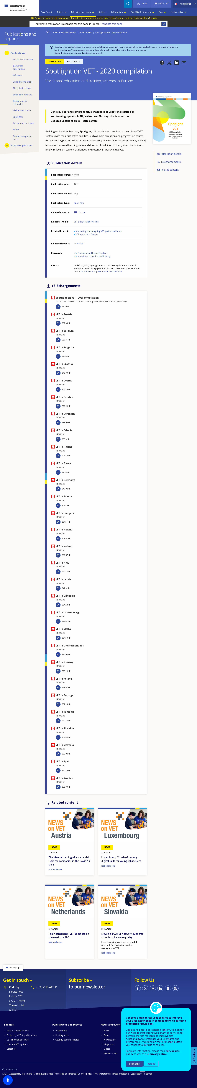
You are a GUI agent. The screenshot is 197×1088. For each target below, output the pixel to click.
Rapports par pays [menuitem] (21, 145)
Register (163, 3)
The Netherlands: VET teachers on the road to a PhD (68, 935)
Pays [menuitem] (161, 12)
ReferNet (78, 243)
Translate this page (111, 24)
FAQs (5, 1073)
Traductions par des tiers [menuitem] (23, 138)
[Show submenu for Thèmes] (65, 12)
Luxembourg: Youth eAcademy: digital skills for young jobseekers (121, 859)
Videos (107, 1048)
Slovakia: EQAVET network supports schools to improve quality (122, 935)
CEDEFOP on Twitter (145, 988)
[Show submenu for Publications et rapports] (93, 12)
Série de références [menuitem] (22, 94)
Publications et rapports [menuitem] (81, 12)
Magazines (109, 1044)
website (141, 50)
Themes (9, 1024)
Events (107, 1035)
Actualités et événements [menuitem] (141, 12)
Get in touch (16, 980)
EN (58, 306)
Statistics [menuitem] (102, 12)
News (106, 1030)
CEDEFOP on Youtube (153, 988)
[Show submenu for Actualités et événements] (153, 12)
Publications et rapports (64, 32)
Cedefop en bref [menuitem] (177, 12)
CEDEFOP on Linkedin (160, 988)
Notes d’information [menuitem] (23, 59)
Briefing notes (62, 1035)
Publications (85, 32)
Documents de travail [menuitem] (23, 123)
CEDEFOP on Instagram (168, 988)
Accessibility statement (20, 1073)
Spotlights (79, 202)
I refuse (151, 1063)
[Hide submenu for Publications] (7, 53)
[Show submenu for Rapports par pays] (7, 145)
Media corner (110, 1053)
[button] (162, 63)
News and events (111, 1024)
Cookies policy (85, 1073)
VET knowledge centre (18, 1039)
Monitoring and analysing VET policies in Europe (99, 231)
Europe (82, 212)
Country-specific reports (67, 1039)
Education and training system (92, 253)
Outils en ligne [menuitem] (117, 12)
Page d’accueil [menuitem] (46, 12)
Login (144, 3)
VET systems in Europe (87, 234)
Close (163, 24)
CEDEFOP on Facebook (138, 988)
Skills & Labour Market (18, 1030)
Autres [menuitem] (16, 129)
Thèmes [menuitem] (60, 12)
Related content (170, 169)
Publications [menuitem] (18, 53)
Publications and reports (67, 1024)
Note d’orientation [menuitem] (22, 88)
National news (55, 869)
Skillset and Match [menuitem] (22, 110)
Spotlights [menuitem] (18, 116)
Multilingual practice (43, 1073)
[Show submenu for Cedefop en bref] (185, 12)
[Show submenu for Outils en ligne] (125, 12)
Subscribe (59, 53)
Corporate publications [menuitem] (19, 67)
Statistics (11, 1048)
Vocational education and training (94, 256)
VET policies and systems (86, 221)
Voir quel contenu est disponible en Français (136, 18)
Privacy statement (102, 1073)
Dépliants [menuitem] (17, 75)
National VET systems (17, 1044)
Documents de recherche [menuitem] (20, 102)
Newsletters (110, 1039)
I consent (134, 1063)
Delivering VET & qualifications (22, 1035)
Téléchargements (171, 162)
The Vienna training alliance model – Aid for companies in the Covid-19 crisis (69, 861)
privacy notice (158, 1054)
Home (47, 32)
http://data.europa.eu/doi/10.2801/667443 (101, 271)
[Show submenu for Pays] (164, 12)
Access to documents (65, 1073)
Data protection (121, 1073)
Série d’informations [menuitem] (23, 81)
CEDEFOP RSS (175, 988)
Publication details (171, 154)
